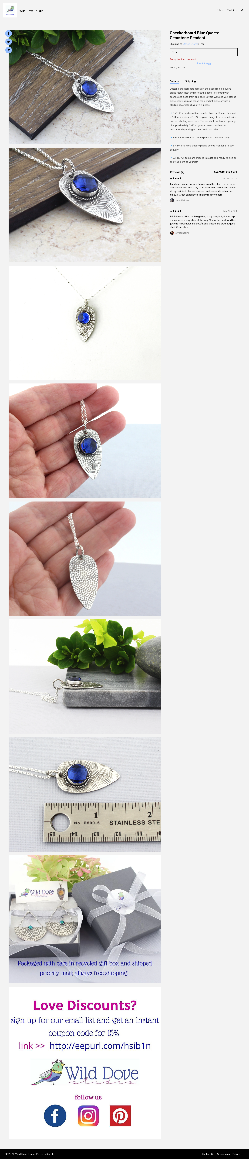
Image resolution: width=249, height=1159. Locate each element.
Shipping (190, 81)
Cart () (232, 10)
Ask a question (177, 67)
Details (174, 81)
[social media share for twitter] (8, 42)
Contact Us (208, 1154)
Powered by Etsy (46, 1154)
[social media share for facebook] (8, 33)
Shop (221, 10)
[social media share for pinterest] (8, 50)
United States (190, 44)
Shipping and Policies (228, 1154)
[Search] (242, 10)
